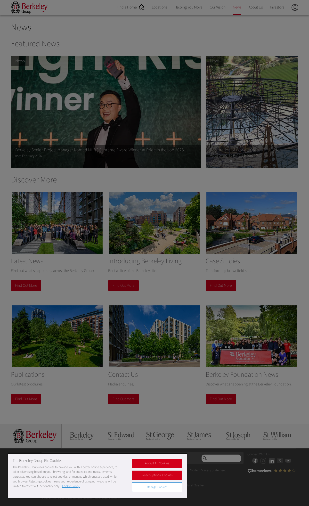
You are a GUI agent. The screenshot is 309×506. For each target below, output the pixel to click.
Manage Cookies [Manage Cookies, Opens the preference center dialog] (157, 487)
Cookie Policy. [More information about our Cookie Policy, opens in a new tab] (71, 486)
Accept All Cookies (157, 463)
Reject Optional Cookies (157, 475)
